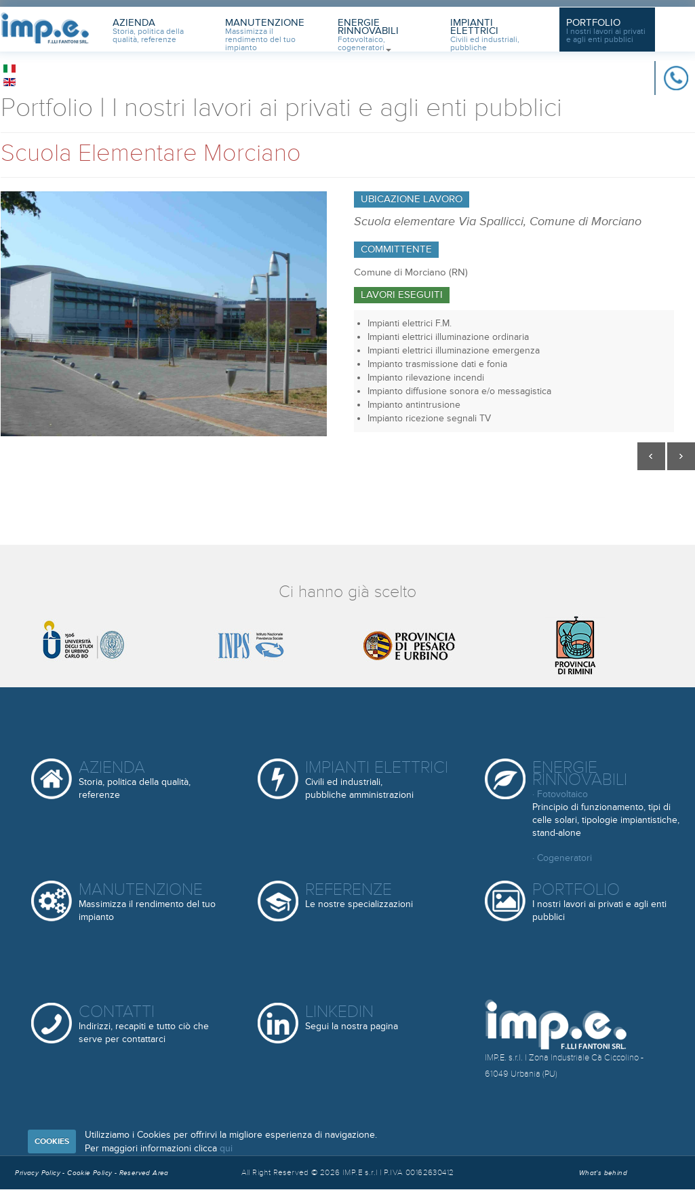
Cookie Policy (91, 1173)
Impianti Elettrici (484, 34)
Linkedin (351, 1018)
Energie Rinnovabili (368, 34)
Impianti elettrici (376, 779)
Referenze (359, 896)
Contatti (144, 1023)
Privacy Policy (37, 1173)
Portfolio (606, 30)
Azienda (148, 30)
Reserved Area (144, 1173)
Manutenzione (264, 34)
